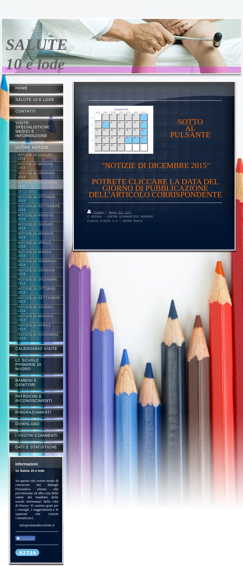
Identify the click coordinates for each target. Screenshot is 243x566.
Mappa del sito (120, 212)
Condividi (25, 538)
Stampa (96, 212)
